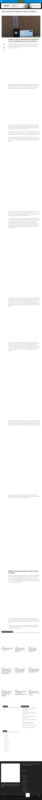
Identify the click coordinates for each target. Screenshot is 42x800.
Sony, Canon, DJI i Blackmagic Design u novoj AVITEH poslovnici (29, 717)
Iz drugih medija (26, 792)
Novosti (24, 779)
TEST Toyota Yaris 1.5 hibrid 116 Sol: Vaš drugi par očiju (34, 693)
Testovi (3, 646)
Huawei (9, 299)
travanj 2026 (6, 736)
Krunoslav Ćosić (10, 13)
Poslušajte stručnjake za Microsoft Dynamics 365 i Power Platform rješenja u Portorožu (29, 713)
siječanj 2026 (6, 742)
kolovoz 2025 (6, 752)
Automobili (25, 790)
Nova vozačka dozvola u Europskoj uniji (29, 728)
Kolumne (24, 787)
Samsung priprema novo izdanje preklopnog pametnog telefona (28, 723)
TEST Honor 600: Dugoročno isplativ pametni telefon (33, 650)
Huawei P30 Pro (16, 215)
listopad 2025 (6, 748)
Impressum (24, 771)
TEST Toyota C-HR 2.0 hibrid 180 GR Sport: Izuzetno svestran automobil (7, 693)
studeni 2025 (6, 746)
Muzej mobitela (26, 783)
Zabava (24, 785)
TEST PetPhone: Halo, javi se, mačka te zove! (7, 649)
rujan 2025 (6, 750)
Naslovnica (25, 777)
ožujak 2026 (6, 738)
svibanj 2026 (6, 734)
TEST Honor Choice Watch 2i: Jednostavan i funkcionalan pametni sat (21, 693)
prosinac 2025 (6, 744)
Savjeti (24, 781)
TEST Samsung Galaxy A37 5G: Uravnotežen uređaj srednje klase (20, 671)
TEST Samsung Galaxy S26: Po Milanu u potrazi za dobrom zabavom (34, 671)
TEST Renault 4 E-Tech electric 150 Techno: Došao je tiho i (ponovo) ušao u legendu (7, 671)
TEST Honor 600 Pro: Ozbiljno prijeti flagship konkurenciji (20, 650)
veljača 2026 (6, 740)
